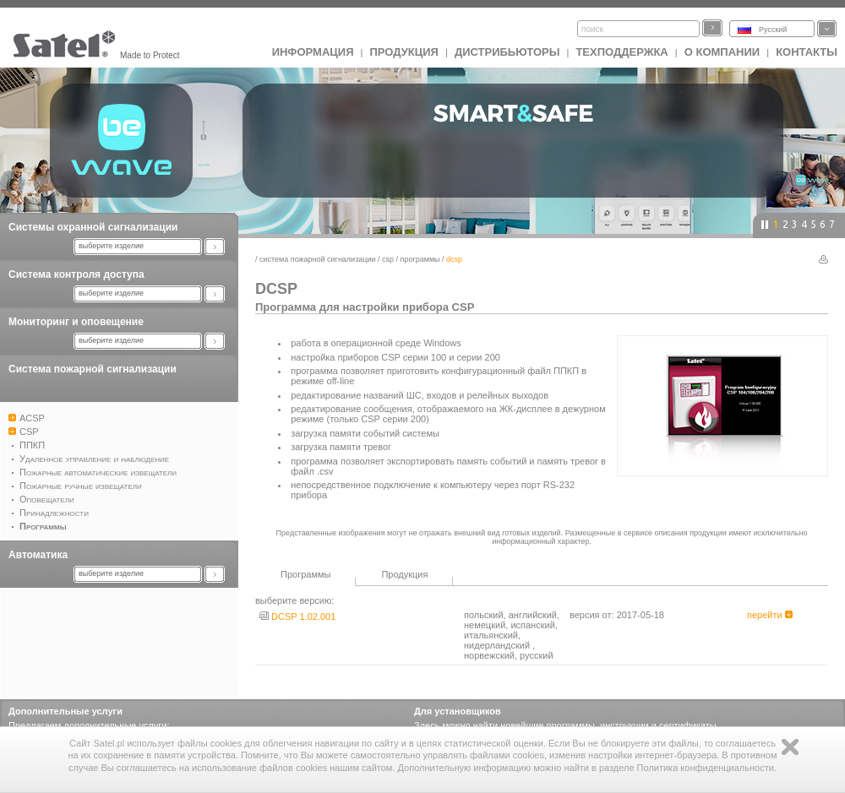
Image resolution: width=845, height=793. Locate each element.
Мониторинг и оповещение (76, 322)
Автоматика (38, 555)
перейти (770, 615)
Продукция (403, 52)
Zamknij (790, 747)
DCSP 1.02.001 (297, 616)
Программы (420, 259)
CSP (388, 259)
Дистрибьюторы (507, 52)
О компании (722, 52)
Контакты (806, 52)
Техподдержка (621, 52)
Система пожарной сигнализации (92, 369)
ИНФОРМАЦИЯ (313, 52)
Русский (773, 29)
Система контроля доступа (76, 274)
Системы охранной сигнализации (92, 227)
